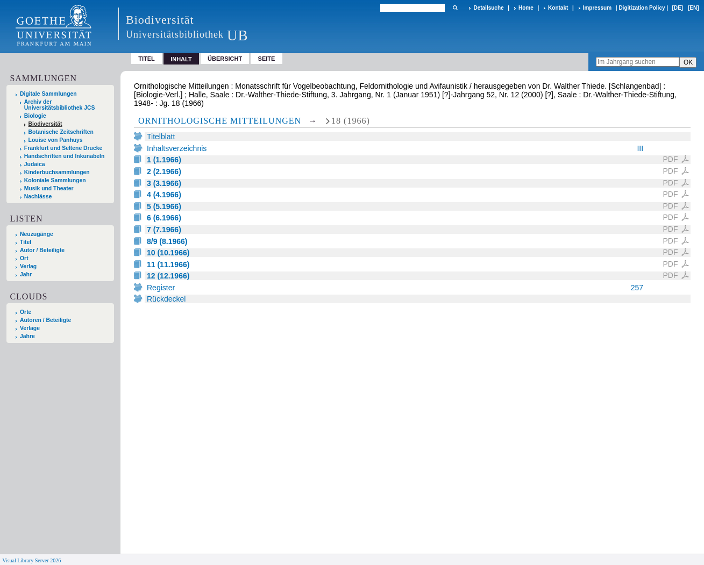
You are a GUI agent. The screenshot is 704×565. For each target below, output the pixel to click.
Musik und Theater (49, 188)
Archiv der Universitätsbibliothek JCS (59, 105)
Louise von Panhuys (56, 140)
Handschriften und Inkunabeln (64, 156)
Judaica (34, 164)
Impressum (597, 8)
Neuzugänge (36, 234)
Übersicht (225, 58)
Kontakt (558, 8)
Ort (24, 258)
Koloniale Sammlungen (55, 180)
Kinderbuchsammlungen (57, 172)
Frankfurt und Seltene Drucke (63, 148)
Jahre (27, 336)
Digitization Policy (641, 8)
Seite (266, 58)
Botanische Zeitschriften (61, 132)
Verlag (28, 266)
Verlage (30, 328)
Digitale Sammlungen (48, 94)
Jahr (26, 274)
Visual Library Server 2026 (31, 560)
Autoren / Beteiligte (45, 320)
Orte (25, 312)
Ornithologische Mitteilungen (219, 120)
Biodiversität (45, 124)
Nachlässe (38, 196)
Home (526, 8)
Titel (146, 58)
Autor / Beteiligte (42, 250)
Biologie (35, 116)
